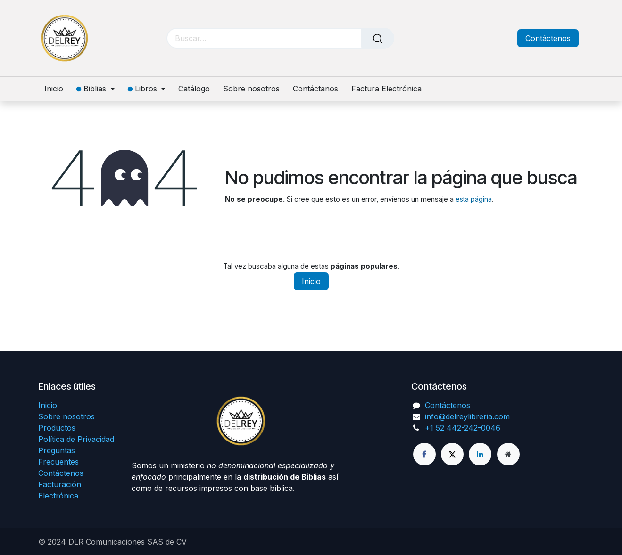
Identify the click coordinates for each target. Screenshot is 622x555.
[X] (452, 454)
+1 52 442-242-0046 (462, 428)
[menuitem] (57, 89)
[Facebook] (424, 454)
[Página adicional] (508, 454)
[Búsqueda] (377, 38)
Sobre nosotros (66, 416)
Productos (56, 428)
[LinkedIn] (480, 454)
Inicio (311, 281)
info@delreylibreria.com (467, 416)
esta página (474, 199)
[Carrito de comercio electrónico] (465, 38)
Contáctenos (548, 38)
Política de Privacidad (76, 439)
